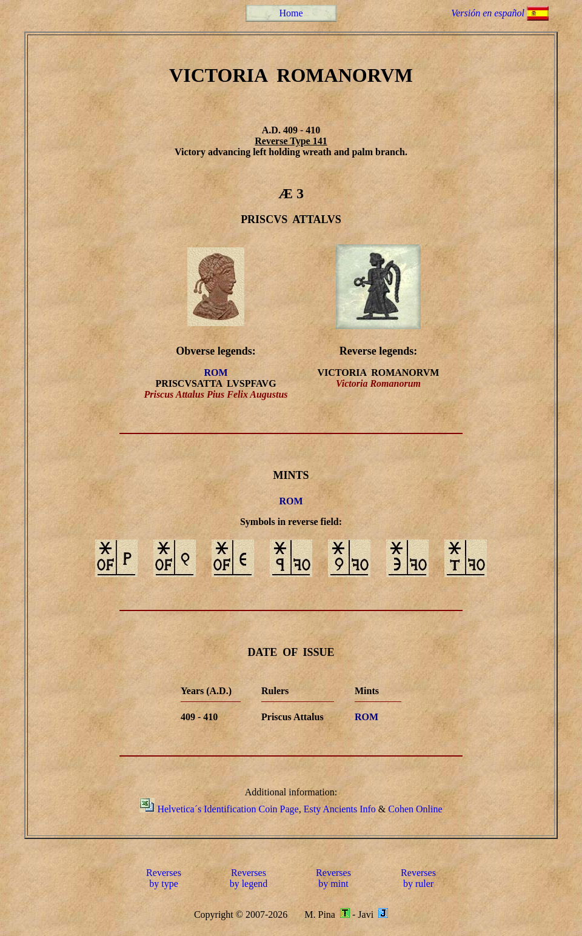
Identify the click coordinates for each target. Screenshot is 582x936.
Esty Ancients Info (340, 809)
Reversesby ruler (418, 878)
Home (291, 13)
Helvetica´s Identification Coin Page (227, 809)
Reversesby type (163, 878)
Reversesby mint (333, 878)
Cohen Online (415, 809)
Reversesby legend (249, 878)
